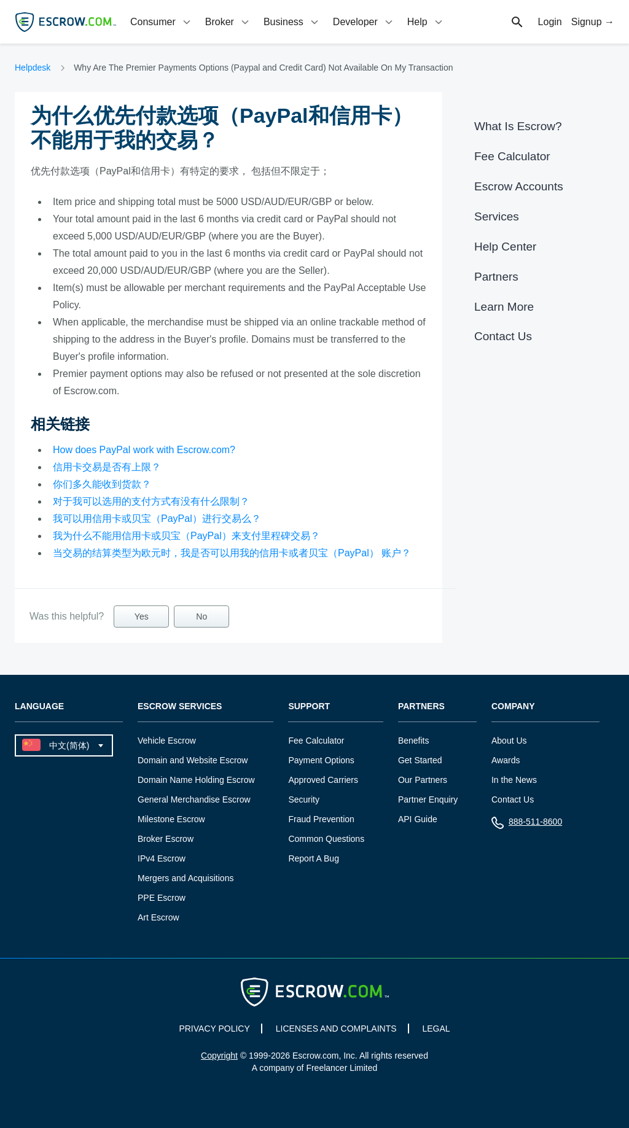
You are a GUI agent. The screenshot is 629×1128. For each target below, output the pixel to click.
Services (496, 216)
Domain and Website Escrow (193, 760)
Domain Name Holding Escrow (196, 780)
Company (513, 706)
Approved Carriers (323, 780)
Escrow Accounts (518, 186)
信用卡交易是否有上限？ (107, 467)
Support (309, 706)
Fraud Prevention (321, 819)
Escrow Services (180, 706)
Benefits (413, 740)
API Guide (417, 819)
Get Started (420, 760)
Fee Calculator (512, 156)
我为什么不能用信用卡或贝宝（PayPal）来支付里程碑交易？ (186, 536)
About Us (509, 740)
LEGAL (436, 1028)
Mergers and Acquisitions (185, 878)
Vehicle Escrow (167, 740)
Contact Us (503, 336)
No (201, 616)
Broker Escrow (165, 839)
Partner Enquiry (428, 799)
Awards (505, 760)
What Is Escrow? (518, 126)
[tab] (161, 22)
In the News (514, 780)
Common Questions (326, 839)
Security (303, 799)
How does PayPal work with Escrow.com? (144, 450)
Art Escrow (158, 917)
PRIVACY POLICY (214, 1028)
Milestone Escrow (171, 819)
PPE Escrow (162, 898)
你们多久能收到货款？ (102, 484)
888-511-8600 (526, 824)
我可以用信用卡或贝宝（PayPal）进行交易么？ (157, 518)
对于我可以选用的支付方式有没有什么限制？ (151, 501)
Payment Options (321, 760)
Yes (142, 616)
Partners (496, 276)
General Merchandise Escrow (194, 799)
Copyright (219, 1055)
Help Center (505, 246)
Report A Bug (313, 858)
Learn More (504, 306)
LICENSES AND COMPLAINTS (336, 1028)
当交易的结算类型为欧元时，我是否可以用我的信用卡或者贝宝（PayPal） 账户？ (232, 553)
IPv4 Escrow (162, 858)
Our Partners (422, 780)
